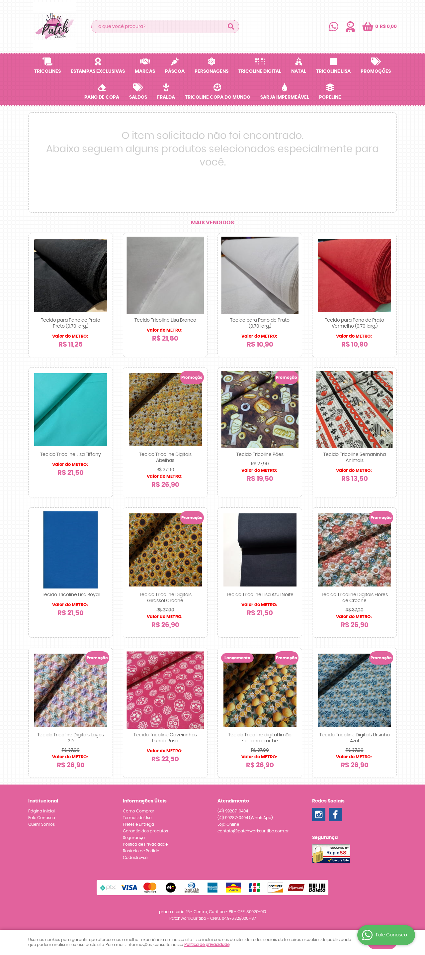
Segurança (134, 838)
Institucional (43, 801)
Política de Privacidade (145, 844)
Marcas (145, 71)
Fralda (166, 97)
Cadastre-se (135, 858)
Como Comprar (138, 811)
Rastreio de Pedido (141, 851)
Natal (298, 71)
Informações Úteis (145, 801)
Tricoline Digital (259, 71)
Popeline (330, 97)
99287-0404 (232, 811)
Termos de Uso (137, 818)
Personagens (211, 71)
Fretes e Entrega (138, 824)
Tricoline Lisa (333, 71)
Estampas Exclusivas (98, 71)
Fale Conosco (41, 818)
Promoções (376, 71)
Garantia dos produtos (145, 831)
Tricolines (47, 71)
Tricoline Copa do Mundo (217, 97)
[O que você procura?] (230, 26)
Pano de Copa (101, 97)
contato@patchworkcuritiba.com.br (253, 831)
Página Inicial (41, 811)
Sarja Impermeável (284, 97)
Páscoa (175, 71)
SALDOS (138, 97)
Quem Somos (41, 824)
